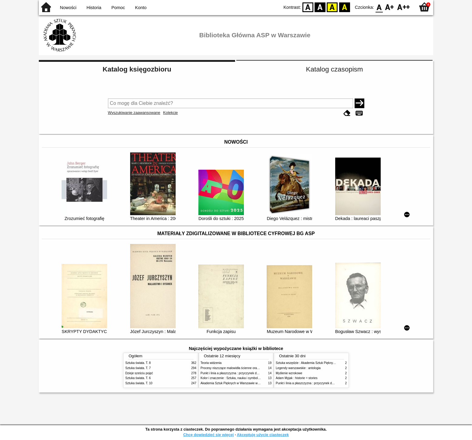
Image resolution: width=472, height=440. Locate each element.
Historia (93, 7)
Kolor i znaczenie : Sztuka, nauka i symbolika (231, 378)
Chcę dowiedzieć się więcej (208, 434)
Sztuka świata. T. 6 (138, 378)
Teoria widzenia (211, 363)
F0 (379, 6)
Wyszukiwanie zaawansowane (134, 112)
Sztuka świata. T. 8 (138, 363)
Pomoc (118, 7)
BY (344, 6)
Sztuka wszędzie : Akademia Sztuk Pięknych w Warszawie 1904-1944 (323, 363)
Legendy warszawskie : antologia (298, 368)
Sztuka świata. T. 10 (138, 383)
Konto (141, 7)
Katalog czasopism (334, 69)
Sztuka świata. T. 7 (138, 368)
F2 (403, 6)
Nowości (68, 7)
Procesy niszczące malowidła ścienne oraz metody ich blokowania (245, 368)
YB (332, 6)
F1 (390, 6)
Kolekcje (170, 112)
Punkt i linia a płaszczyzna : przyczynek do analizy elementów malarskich (250, 373)
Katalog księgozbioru (137, 69)
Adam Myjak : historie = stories (297, 378)
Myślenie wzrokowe (289, 373)
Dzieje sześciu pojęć (139, 373)
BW (320, 6)
